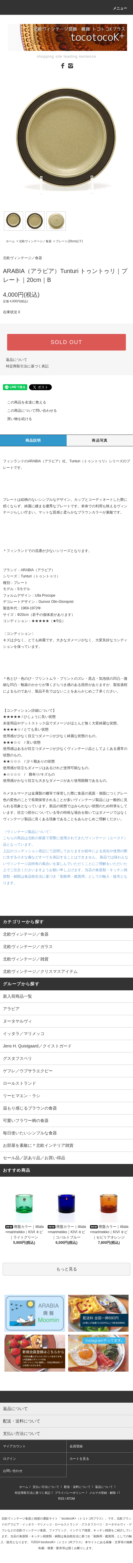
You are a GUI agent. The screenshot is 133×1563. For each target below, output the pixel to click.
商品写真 (100, 440)
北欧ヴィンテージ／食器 (35, 241)
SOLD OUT (66, 342)
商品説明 (33, 440)
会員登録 (76, 1446)
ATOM (71, 1498)
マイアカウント (14, 1446)
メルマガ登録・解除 (102, 1492)
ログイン (9, 1458)
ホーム (10, 241)
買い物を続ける (16, 419)
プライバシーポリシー (69, 1492)
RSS (61, 1498)
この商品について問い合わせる (28, 410)
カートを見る (79, 1458)
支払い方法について (46, 1486)
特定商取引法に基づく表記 (27, 366)
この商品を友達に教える (23, 402)
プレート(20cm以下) (69, 241)
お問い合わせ (13, 1470)
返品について (16, 360)
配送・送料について (77, 1486)
